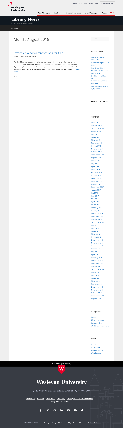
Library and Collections (59, 402)
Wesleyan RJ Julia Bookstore (80, 399)
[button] (112, 13)
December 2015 (97, 240)
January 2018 (96, 175)
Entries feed (95, 347)
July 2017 (94, 193)
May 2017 (95, 199)
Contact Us (30, 399)
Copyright (47, 423)
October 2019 (96, 125)
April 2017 (95, 202)
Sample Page (15, 28)
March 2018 (95, 169)
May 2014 (95, 275)
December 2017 (97, 178)
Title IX (60, 423)
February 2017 (96, 208)
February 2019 (96, 143)
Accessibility (67, 423)
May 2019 (95, 134)
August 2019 (96, 131)
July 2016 (94, 225)
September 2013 (97, 296)
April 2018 (95, 166)
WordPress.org (97, 353)
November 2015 (97, 243)
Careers (40, 399)
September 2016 (97, 222)
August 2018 (96, 158)
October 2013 (96, 293)
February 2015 (96, 257)
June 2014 (95, 272)
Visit (85, 3)
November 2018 (97, 149)
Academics (58, 13)
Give (96, 3)
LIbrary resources (98, 320)
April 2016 (95, 231)
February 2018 (96, 172)
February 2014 (96, 284)
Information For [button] (107, 3)
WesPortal (50, 399)
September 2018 (97, 155)
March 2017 (95, 205)
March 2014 (95, 281)
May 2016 (95, 228)
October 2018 (96, 152)
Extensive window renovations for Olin (38, 53)
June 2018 (95, 161)
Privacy (54, 423)
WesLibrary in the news (100, 326)
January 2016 (96, 237)
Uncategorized (20, 77)
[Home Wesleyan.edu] (61, 369)
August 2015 (96, 249)
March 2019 (95, 140)
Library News (25, 19)
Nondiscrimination (93, 423)
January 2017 (96, 210)
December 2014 (97, 260)
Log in (93, 344)
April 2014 (95, 278)
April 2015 (95, 255)
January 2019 (96, 146)
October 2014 (96, 266)
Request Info (77, 3)
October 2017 (96, 184)
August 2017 (96, 190)
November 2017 (97, 181)
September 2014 (97, 269)
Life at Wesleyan (91, 13)
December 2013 (97, 287)
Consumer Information (79, 423)
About (104, 13)
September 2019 (97, 128)
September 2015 (97, 246)
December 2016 (97, 213)
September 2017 (97, 187)
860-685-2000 (84, 391)
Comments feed (97, 350)
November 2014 (97, 263)
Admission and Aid (73, 13)
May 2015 (95, 252)
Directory (61, 399)
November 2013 (97, 290)
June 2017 (95, 196)
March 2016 (95, 234)
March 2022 (95, 122)
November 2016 (97, 216)
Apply (91, 3)
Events (93, 317)
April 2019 (95, 137)
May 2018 (95, 163)
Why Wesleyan (44, 13)
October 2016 (96, 219)
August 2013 (96, 299)
